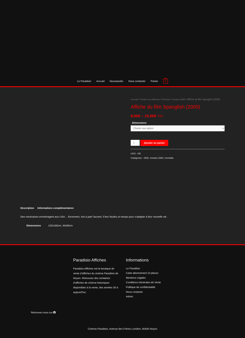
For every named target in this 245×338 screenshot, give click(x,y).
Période (166, 99)
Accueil (100, 81)
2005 (146, 158)
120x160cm (55, 225)
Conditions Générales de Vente (143, 282)
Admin (129, 297)
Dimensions (139, 122)
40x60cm (68, 225)
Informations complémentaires (56, 208)
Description (27, 208)
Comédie (169, 158)
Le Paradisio (84, 81)
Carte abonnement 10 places (142, 273)
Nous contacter (137, 81)
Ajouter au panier (154, 143)
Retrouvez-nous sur (43, 312)
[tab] (27, 208)
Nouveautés (116, 81)
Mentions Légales (136, 278)
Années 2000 (179, 99)
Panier (154, 81)
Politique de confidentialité (141, 287)
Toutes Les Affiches (150, 99)
